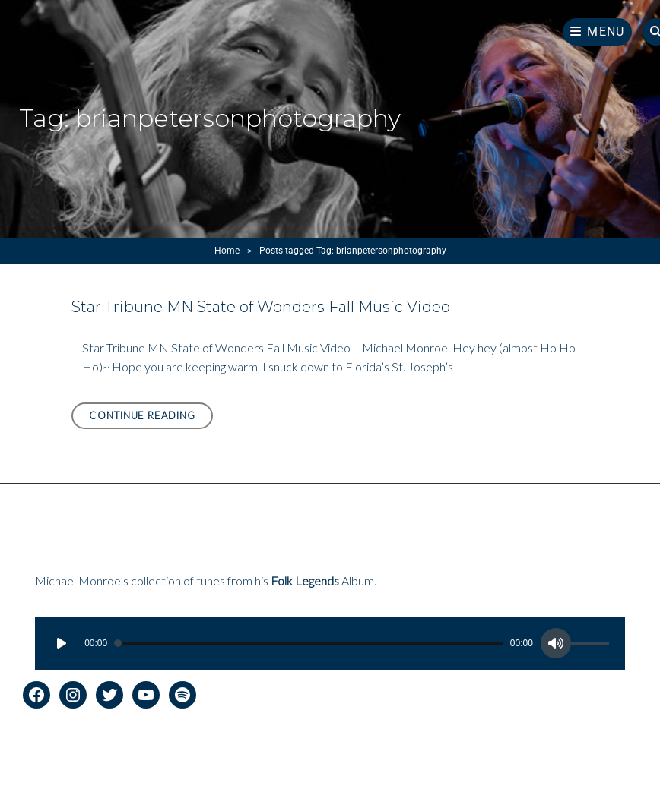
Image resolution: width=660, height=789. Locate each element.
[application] (330, 643)
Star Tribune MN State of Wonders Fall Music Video (260, 307)
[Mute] (556, 643)
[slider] (309, 643)
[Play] (61, 643)
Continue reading (151, 418)
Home (227, 250)
